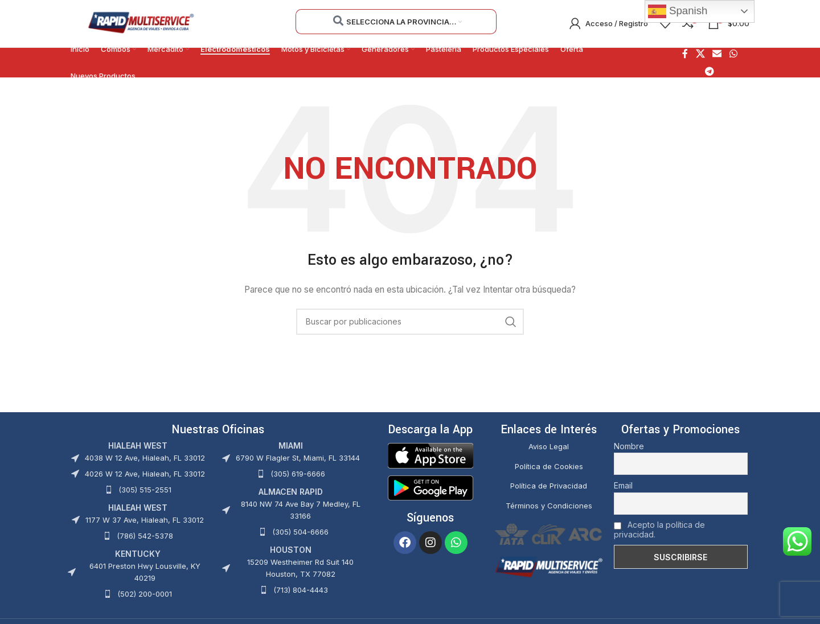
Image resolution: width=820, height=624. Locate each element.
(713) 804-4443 (300, 591)
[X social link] (700, 55)
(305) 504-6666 (300, 532)
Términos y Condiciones (549, 506)
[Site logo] (140, 23)
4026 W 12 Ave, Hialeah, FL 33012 (145, 474)
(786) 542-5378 (145, 536)
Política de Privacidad (548, 487)
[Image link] (430, 456)
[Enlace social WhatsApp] (733, 55)
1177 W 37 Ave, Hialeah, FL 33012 (144, 521)
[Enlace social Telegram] (710, 72)
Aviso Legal (548, 447)
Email (623, 486)
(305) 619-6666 (297, 474)
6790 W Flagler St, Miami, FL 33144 (298, 458)
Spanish (678, 11)
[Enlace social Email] (717, 55)
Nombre (629, 447)
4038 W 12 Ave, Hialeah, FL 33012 (145, 458)
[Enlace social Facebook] (685, 55)
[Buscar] (410, 323)
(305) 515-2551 (144, 490)
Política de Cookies (549, 467)
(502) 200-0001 (144, 595)
